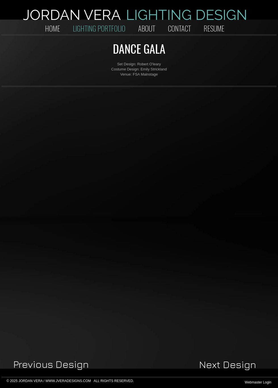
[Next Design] (227, 364)
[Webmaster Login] (258, 382)
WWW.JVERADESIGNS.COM (68, 381)
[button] (49, 127)
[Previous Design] (51, 364)
